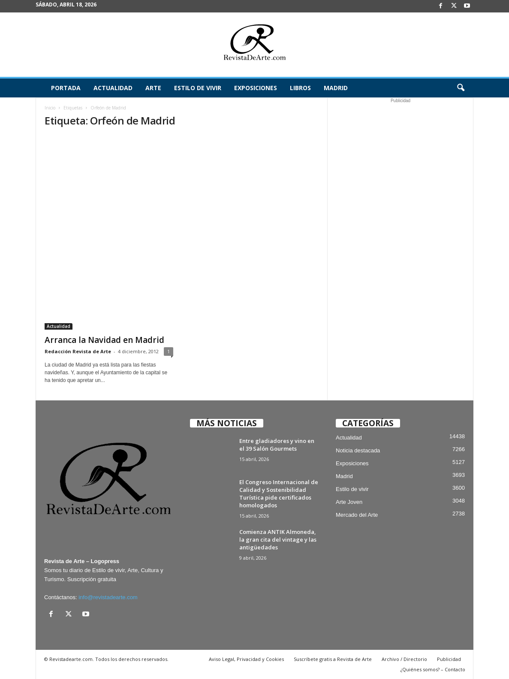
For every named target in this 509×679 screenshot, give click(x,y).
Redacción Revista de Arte (78, 351)
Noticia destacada (358, 450)
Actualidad (113, 88)
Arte (153, 88)
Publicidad (449, 659)
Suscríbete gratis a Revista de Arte (333, 659)
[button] (460, 88)
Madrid (336, 88)
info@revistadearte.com (107, 597)
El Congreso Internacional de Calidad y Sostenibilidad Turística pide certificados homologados (278, 493)
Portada (66, 88)
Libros (300, 88)
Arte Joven (349, 502)
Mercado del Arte (357, 515)
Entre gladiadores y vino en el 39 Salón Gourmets (276, 444)
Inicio (50, 108)
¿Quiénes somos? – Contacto (433, 669)
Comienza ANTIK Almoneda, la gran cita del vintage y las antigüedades (277, 539)
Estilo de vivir (197, 88)
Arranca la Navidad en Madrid (104, 340)
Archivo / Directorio (404, 659)
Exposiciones (255, 88)
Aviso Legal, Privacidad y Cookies (246, 659)
